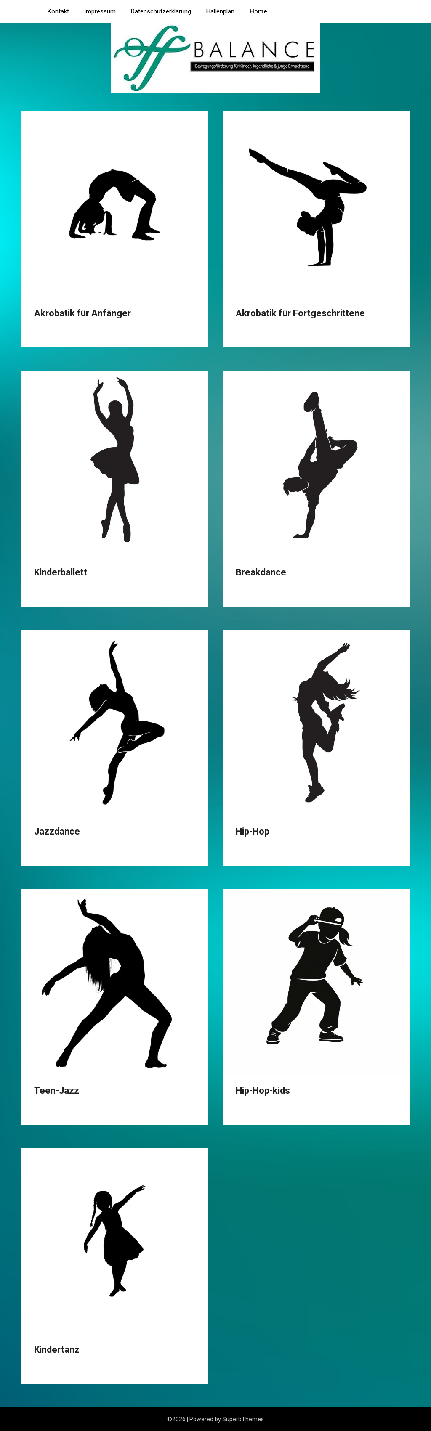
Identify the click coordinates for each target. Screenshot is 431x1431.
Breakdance (261, 572)
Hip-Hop (252, 831)
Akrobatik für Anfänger (82, 313)
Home (258, 11)
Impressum (100, 11)
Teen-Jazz (56, 1090)
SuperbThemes (243, 1419)
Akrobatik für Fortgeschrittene (300, 313)
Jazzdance (57, 831)
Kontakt (58, 11)
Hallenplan (220, 11)
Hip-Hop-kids (263, 1090)
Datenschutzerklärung (161, 11)
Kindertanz (57, 1349)
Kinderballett (60, 572)
